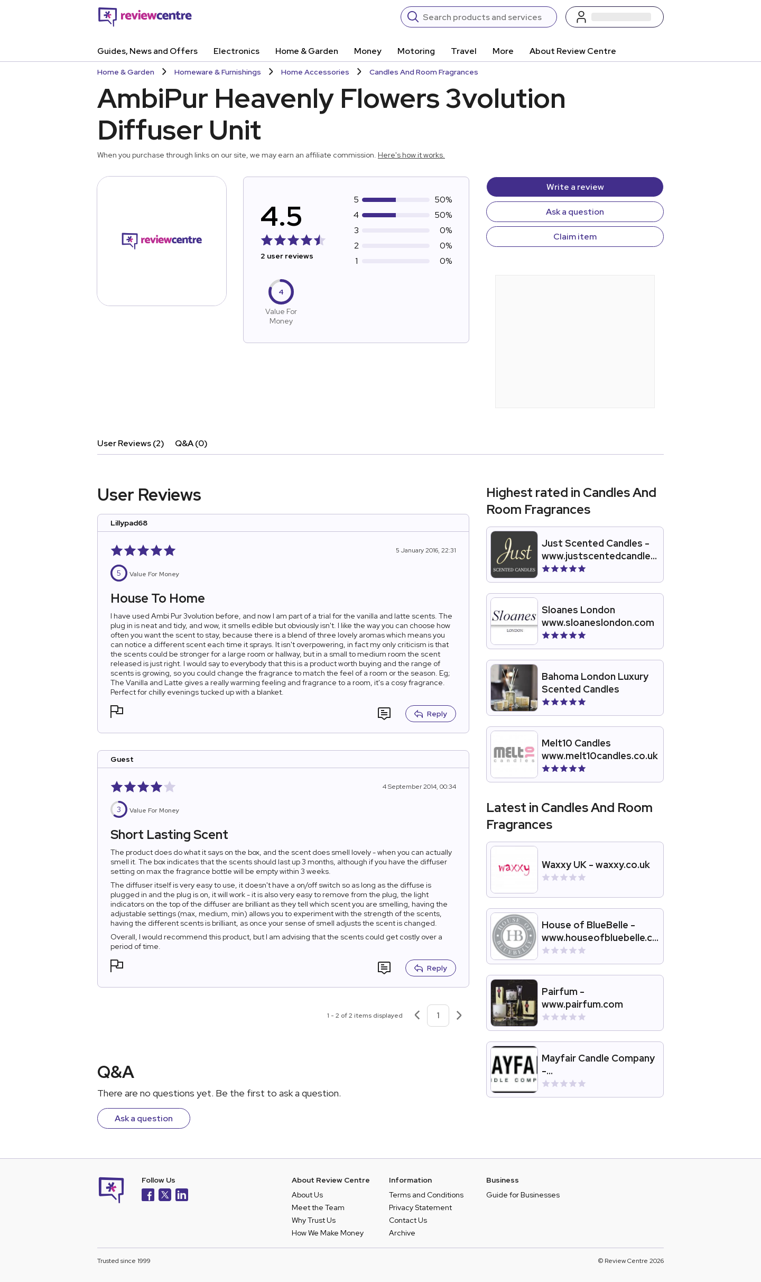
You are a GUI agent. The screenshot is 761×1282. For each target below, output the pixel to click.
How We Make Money (328, 1233)
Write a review (575, 186)
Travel (464, 51)
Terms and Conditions (426, 1195)
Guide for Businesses (523, 1195)
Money (368, 51)
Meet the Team (318, 1207)
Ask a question (575, 211)
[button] (116, 713)
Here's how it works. (411, 155)
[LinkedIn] (181, 1196)
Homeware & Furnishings (217, 72)
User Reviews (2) (130, 443)
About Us (307, 1195)
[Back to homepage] (145, 16)
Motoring (416, 51)
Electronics (236, 51)
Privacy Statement (420, 1207)
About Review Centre (573, 51)
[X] (165, 1196)
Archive (402, 1233)
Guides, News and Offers (147, 51)
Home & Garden (306, 51)
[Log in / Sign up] (614, 16)
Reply (430, 713)
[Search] (486, 17)
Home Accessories (315, 72)
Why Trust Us (314, 1220)
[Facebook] (148, 1196)
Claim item (575, 236)
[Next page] (459, 1015)
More (503, 51)
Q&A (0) (191, 443)
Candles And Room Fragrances (423, 72)
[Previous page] (417, 1015)
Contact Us (408, 1220)
